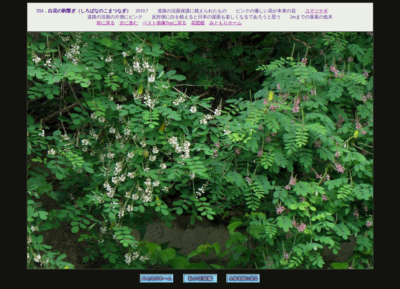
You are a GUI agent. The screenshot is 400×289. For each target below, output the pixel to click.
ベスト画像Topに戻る (165, 22)
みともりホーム (225, 22)
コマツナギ (316, 10)
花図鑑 (198, 22)
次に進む (129, 22)
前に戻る (105, 22)
